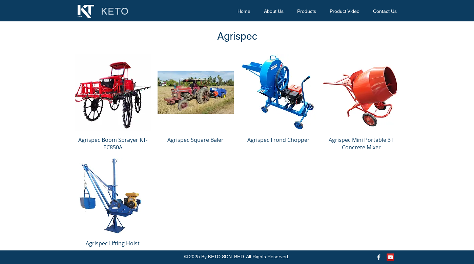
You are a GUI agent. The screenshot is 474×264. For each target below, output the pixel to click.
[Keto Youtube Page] (390, 257)
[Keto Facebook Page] (379, 257)
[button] (306, 11)
